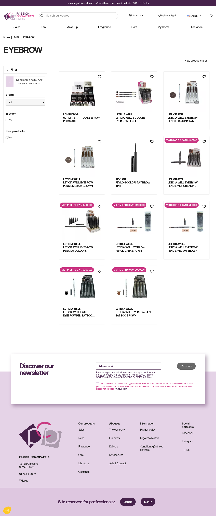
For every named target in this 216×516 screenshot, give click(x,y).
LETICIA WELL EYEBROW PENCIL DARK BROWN (182, 119)
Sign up (128, 502)
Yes (10, 119)
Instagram (187, 441)
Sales (81, 429)
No (10, 137)
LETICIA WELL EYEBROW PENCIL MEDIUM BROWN (78, 184)
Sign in (148, 502)
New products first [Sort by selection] (197, 61)
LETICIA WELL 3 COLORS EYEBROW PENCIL (130, 119)
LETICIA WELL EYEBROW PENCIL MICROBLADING (182, 184)
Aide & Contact (117, 463)
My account (116, 455)
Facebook (187, 433)
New (81, 438)
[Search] (78, 15)
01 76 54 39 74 (27, 473)
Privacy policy (120, 389)
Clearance (83, 471)
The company (117, 429)
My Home (83, 463)
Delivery (113, 446)
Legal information (149, 438)
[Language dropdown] (194, 16)
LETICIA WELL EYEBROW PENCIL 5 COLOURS (78, 249)
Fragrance (84, 446)
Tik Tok (186, 450)
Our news (114, 438)
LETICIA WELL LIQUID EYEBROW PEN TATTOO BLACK (77, 315)
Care (81, 455)
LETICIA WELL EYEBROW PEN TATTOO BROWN (133, 313)
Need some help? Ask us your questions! (29, 81)
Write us (23, 480)
